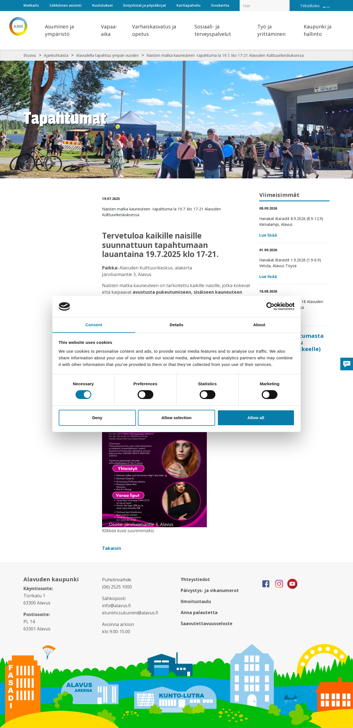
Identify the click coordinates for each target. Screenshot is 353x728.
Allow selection (176, 417)
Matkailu (31, 5)
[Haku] (286, 1)
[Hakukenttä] (265, 5)
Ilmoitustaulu (196, 601)
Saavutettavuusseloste (206, 623)
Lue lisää (268, 235)
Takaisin (112, 548)
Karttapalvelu (188, 5)
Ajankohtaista (56, 55)
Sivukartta (220, 5)
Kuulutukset (102, 5)
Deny (97, 417)
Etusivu (29, 55)
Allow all (255, 417)
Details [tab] (176, 324)
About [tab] (259, 324)
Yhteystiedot (195, 579)
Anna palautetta (199, 612)
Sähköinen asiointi (65, 5)
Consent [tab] (93, 324)
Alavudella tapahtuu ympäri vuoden (107, 55)
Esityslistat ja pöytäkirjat (144, 5)
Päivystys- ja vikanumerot (210, 590)
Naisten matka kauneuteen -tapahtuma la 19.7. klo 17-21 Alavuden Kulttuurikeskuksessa (225, 55)
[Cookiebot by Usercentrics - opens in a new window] (270, 306)
